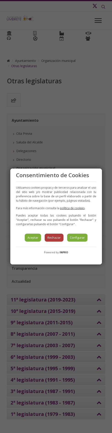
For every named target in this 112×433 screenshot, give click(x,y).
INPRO (64, 252)
